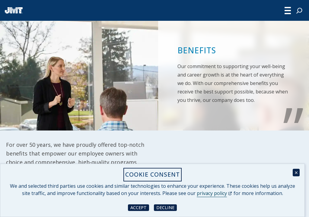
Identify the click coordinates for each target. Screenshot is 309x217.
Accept (139, 207)
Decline (166, 207)
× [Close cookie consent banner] (296, 172)
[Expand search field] (299, 10)
